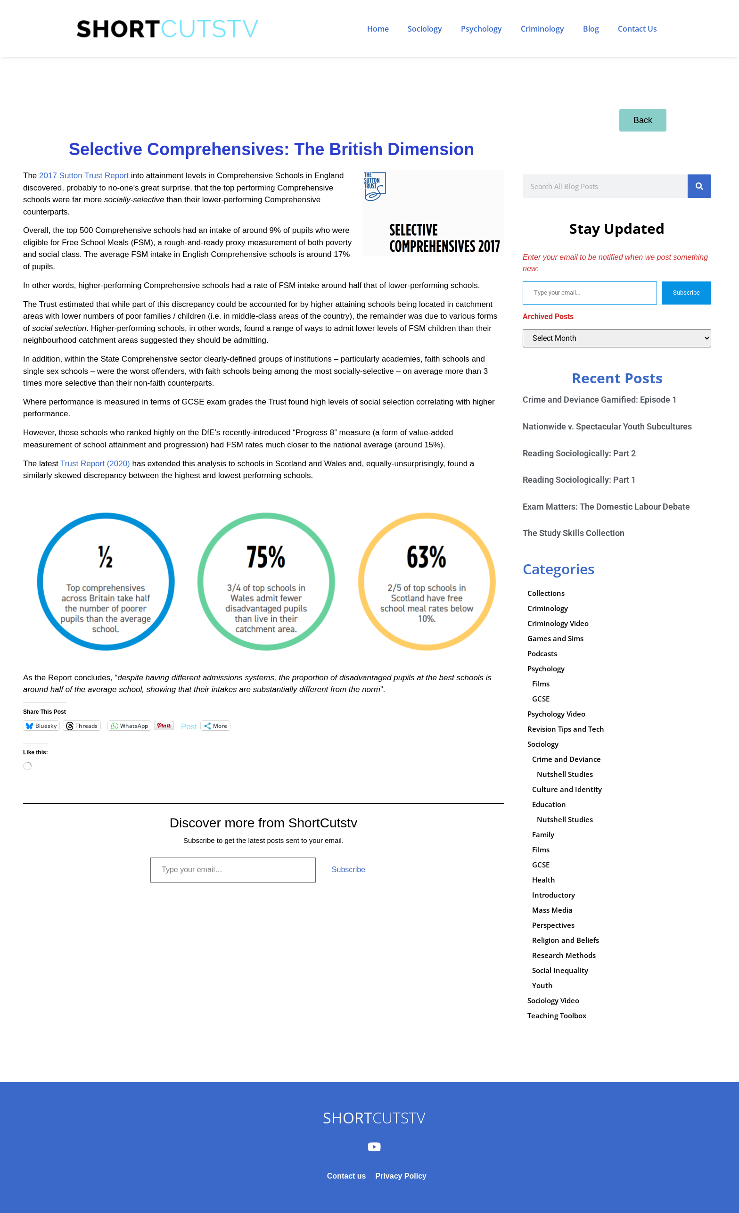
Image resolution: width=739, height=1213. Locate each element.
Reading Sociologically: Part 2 (579, 453)
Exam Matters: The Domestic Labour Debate (606, 507)
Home (378, 29)
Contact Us (637, 29)
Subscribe (348, 870)
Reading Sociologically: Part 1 (579, 480)
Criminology (542, 29)
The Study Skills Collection (573, 533)
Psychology (481, 29)
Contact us (346, 1176)
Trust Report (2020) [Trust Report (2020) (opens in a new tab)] (95, 463)
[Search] (699, 186)
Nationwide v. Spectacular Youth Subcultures (607, 426)
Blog (591, 29)
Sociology (425, 29)
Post (189, 725)
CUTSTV (374, 1117)
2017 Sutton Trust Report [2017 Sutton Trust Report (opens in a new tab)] (84, 175)
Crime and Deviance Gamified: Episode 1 (600, 399)
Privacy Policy (401, 1176)
